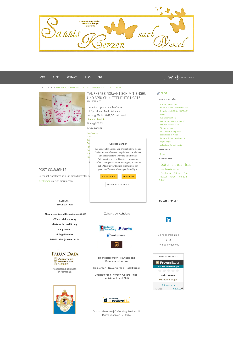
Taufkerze (92, 133)
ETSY (168, 239)
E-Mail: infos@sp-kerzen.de (64, 239)
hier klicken (44, 181)
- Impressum (64, 229)
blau (165, 164)
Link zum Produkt (96, 119)
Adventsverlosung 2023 (170, 131)
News (162, 154)
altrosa (177, 165)
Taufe (90, 136)
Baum (187, 173)
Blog (50, 87)
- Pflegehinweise (64, 234)
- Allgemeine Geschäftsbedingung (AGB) (64, 214)
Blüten (177, 173)
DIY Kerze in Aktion (168, 104)
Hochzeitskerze (170, 169)
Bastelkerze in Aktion (169, 135)
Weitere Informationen (118, 184)
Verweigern (128, 176)
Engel (173, 176)
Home (41, 87)
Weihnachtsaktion (168, 118)
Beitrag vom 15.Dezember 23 (172, 121)
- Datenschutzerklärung (65, 224)
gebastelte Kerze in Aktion (171, 145)
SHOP (55, 77)
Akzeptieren (110, 176)
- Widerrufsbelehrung (64, 219)
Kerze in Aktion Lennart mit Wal (174, 108)
